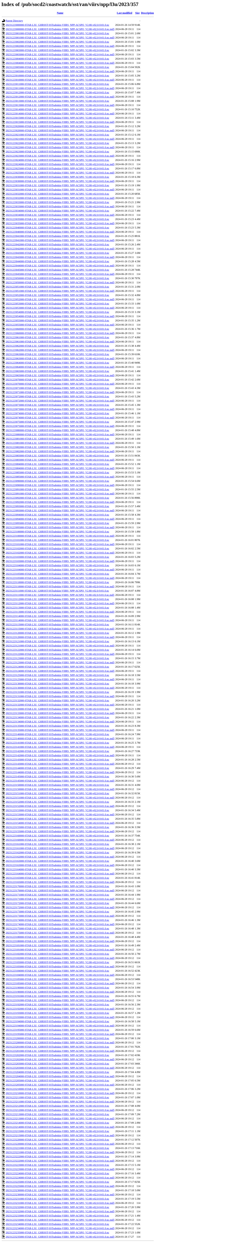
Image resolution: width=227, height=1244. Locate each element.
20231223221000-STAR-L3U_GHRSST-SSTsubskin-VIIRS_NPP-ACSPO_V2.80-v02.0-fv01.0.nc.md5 (60, 1152)
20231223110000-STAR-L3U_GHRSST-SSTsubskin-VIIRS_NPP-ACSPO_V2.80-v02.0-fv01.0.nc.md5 (60, 586)
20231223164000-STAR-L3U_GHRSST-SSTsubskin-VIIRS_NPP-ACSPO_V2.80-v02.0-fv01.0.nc (57, 869)
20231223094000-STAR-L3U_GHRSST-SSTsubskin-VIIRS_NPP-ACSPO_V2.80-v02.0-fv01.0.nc (57, 514)
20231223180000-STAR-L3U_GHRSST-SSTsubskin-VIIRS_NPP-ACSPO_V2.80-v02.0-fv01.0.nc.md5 (60, 941)
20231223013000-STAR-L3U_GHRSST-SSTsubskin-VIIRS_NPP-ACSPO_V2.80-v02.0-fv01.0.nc (57, 101)
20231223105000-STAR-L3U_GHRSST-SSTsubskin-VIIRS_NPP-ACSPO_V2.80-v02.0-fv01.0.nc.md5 (60, 578)
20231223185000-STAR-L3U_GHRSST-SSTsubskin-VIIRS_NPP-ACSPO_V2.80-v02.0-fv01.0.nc (57, 979)
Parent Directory (14, 20)
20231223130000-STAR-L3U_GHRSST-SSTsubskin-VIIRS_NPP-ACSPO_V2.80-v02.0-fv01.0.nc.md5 (60, 687)
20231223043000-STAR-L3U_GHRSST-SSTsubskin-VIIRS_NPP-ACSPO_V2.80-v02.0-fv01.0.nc (57, 253)
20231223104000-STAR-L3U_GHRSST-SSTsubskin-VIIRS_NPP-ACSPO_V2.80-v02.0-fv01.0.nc (57, 565)
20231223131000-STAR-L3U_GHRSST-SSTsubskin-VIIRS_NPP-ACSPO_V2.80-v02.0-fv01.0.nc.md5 (60, 696)
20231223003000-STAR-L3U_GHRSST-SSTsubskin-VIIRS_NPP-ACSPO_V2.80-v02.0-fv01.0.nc (57, 50)
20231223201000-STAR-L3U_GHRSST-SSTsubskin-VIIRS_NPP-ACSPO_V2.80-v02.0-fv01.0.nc (57, 1046)
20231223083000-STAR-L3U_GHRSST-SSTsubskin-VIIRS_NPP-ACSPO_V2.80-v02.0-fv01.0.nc (57, 455)
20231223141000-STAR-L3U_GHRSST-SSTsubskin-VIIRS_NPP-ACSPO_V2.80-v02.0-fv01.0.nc (57, 742)
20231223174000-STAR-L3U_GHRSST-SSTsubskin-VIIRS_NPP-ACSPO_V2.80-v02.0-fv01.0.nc (57, 920)
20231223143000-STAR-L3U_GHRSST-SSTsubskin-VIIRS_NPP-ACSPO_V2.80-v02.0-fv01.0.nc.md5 (60, 763)
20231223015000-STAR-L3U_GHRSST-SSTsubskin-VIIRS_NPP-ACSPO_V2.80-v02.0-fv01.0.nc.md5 (60, 122)
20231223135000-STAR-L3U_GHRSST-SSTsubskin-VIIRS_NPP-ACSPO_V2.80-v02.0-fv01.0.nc (57, 725)
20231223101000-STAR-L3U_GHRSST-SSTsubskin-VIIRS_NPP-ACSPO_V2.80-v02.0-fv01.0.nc (57, 540)
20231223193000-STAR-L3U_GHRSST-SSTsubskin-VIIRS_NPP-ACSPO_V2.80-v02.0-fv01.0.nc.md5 (60, 1017)
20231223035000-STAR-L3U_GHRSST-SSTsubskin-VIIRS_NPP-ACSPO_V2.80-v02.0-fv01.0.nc (57, 219)
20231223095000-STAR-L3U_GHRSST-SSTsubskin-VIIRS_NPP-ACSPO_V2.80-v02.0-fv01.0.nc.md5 (60, 527)
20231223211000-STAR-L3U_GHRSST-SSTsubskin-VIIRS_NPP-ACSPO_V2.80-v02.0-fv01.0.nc (57, 1097)
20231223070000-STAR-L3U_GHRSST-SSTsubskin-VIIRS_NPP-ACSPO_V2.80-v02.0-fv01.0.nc (57, 379)
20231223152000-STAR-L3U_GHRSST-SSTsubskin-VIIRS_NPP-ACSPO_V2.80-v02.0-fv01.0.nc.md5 (60, 806)
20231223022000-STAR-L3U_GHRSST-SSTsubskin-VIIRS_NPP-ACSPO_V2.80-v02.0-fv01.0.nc (57, 143)
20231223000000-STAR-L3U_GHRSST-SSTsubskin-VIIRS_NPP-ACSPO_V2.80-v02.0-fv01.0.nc (57, 25)
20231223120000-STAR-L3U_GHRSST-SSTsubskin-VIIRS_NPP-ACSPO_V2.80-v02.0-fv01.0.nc (57, 633)
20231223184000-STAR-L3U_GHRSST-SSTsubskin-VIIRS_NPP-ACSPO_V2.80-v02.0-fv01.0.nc (57, 970)
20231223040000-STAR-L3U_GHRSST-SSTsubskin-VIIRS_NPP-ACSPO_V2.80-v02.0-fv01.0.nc (57, 227)
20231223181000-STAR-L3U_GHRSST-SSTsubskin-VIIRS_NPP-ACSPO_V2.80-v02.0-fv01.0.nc (57, 945)
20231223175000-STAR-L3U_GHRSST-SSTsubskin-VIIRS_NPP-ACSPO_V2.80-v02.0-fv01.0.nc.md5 (60, 932)
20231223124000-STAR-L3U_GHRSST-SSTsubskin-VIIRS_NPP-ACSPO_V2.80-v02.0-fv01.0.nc (57, 666)
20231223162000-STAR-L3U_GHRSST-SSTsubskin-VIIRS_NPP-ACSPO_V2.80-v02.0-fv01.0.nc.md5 (60, 856)
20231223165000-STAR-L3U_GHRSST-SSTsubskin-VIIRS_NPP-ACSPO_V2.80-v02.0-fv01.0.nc (57, 877)
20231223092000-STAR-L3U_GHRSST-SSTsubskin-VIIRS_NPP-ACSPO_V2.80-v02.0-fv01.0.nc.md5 (60, 502)
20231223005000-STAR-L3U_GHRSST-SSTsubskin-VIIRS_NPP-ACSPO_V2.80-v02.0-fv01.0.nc (57, 67)
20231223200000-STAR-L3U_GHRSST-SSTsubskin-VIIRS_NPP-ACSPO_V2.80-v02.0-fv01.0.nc (57, 1038)
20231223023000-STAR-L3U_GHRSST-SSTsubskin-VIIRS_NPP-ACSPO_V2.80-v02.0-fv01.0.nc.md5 (60, 155)
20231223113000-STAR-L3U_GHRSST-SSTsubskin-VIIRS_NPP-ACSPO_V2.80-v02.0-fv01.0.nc (57, 607)
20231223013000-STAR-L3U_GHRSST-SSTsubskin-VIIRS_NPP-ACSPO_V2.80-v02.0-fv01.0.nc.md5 (60, 105)
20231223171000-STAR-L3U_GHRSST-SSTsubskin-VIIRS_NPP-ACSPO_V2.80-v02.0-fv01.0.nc (57, 894)
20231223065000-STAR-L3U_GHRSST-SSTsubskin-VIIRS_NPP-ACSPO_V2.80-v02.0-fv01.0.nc (57, 371)
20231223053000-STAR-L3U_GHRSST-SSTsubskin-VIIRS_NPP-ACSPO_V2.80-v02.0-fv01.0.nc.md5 (60, 307)
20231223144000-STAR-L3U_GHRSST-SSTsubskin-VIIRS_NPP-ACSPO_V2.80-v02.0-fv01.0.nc (57, 768)
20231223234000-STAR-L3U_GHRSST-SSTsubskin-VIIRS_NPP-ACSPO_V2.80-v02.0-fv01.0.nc (57, 1224)
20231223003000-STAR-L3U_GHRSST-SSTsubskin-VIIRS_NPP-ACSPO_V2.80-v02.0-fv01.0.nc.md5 (60, 54)
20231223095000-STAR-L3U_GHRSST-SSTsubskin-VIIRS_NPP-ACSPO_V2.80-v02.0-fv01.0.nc (57, 523)
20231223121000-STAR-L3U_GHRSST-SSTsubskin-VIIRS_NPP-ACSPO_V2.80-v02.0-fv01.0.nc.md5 (60, 645)
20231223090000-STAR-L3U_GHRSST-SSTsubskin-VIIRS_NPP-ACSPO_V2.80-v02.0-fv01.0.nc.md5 (60, 485)
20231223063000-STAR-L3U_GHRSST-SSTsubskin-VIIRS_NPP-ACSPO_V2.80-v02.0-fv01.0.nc (57, 354)
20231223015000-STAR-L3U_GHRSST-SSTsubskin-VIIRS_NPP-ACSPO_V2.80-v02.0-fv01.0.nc (57, 117)
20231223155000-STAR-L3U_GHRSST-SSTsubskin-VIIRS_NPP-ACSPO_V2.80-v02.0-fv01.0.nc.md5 (60, 831)
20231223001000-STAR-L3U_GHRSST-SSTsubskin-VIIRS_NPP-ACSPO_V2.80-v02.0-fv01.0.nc (57, 33)
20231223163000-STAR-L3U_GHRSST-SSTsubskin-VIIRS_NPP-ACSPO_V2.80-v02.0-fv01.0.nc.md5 (60, 865)
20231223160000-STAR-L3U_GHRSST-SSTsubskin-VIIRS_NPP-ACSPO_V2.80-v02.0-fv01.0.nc (57, 835)
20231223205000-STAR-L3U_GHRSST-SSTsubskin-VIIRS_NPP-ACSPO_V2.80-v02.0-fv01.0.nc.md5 (60, 1084)
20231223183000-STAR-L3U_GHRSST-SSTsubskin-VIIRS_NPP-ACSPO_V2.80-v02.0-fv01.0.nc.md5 (60, 966)
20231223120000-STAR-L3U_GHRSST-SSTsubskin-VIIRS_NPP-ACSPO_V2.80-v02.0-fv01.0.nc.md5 (60, 637)
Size (137, 13)
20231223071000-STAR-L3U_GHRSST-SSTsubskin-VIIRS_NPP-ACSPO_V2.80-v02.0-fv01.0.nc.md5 (60, 392)
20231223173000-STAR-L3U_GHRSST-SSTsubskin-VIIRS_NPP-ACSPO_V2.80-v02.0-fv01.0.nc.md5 (60, 915)
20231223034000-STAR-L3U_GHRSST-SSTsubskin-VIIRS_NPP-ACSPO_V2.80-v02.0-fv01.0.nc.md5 (60, 215)
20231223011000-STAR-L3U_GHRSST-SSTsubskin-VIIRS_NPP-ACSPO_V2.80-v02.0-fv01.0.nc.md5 (60, 88)
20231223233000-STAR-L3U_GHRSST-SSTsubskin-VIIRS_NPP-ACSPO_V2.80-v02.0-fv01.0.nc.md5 (60, 1220)
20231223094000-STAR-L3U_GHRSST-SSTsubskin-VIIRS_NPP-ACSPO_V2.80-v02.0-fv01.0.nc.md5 (60, 519)
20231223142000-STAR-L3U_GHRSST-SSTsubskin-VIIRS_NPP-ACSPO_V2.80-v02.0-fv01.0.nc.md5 (60, 755)
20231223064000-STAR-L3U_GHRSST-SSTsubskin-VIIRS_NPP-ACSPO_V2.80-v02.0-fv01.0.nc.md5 (60, 367)
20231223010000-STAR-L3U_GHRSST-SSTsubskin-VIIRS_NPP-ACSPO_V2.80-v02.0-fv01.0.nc (57, 75)
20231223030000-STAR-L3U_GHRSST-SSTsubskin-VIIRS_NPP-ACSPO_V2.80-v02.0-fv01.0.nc (57, 177)
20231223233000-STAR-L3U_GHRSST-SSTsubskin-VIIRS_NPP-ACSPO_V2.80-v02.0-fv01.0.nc (57, 1215)
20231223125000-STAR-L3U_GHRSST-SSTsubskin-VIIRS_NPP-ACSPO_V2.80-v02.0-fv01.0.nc (57, 675)
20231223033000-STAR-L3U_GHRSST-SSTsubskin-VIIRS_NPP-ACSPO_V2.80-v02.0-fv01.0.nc (57, 202)
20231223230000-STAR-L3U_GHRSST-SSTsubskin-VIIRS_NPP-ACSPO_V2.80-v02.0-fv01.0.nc (57, 1190)
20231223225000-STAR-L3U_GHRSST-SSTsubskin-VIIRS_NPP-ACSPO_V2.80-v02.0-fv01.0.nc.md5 (60, 1186)
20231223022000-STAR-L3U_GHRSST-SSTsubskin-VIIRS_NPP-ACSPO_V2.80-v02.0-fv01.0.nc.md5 (60, 147)
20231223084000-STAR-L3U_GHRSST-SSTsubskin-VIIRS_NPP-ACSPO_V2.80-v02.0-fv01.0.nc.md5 (60, 468)
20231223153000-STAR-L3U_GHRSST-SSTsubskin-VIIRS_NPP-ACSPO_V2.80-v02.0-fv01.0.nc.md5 (60, 814)
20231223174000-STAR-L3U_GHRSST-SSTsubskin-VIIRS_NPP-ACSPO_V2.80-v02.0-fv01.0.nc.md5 (60, 924)
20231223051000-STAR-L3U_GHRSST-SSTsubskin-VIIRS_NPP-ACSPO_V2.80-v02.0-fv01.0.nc (57, 286)
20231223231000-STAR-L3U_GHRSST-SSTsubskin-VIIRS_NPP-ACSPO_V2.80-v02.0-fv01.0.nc (57, 1198)
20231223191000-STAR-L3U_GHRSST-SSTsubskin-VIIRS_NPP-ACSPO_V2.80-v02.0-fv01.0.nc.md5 (60, 1000)
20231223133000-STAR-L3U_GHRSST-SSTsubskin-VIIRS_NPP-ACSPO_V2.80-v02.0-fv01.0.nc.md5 (60, 713)
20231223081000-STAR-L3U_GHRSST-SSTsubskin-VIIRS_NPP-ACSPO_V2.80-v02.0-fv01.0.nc (57, 438)
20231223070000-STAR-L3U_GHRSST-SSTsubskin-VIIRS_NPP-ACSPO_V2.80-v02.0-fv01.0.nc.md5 (60, 383)
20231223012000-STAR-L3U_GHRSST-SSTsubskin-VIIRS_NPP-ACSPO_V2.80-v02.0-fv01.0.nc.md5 (60, 96)
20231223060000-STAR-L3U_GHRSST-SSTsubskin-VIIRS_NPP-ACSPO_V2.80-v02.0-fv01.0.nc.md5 (60, 333)
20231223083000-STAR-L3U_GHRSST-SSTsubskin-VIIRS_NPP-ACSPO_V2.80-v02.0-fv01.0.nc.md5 (60, 459)
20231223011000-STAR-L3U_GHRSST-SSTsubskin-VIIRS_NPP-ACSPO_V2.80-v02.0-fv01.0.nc (57, 84)
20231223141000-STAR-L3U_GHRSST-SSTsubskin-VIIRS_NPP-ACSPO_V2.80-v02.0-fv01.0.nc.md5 (60, 747)
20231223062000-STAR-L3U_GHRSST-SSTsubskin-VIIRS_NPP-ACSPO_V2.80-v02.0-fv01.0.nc (57, 345)
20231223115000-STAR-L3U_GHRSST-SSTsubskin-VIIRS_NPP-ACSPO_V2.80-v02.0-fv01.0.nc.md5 (60, 628)
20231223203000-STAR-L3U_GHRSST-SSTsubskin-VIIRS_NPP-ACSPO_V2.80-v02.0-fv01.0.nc (57, 1063)
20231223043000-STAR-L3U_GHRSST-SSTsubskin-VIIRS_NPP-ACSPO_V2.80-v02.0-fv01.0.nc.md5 (60, 257)
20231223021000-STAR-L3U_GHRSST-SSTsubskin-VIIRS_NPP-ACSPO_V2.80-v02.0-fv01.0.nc (57, 134)
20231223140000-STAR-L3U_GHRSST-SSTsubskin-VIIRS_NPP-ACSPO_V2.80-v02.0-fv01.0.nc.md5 (60, 738)
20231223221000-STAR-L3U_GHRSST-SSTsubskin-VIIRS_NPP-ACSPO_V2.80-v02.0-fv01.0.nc (57, 1148)
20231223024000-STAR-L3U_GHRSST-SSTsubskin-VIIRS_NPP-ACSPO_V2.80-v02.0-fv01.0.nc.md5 (60, 164)
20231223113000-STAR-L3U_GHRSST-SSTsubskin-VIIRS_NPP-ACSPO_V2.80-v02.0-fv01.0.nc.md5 (60, 611)
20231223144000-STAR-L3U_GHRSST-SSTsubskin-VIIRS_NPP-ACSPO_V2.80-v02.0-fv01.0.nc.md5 (60, 772)
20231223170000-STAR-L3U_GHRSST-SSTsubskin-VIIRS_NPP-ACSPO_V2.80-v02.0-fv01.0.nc (57, 886)
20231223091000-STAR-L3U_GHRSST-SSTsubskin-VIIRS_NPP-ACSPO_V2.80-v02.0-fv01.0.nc (57, 489)
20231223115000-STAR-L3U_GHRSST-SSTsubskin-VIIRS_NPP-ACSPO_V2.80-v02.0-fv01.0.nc (57, 624)
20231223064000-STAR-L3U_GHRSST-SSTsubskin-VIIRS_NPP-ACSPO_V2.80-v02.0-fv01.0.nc (57, 362)
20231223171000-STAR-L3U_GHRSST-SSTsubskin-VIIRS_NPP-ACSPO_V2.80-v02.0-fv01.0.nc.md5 (60, 899)
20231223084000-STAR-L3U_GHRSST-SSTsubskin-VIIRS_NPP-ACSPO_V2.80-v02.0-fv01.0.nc (57, 464)
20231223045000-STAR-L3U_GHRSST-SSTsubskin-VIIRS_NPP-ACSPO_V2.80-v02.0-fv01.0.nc (57, 269)
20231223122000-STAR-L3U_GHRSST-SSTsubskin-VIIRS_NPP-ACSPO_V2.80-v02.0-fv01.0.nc (57, 649)
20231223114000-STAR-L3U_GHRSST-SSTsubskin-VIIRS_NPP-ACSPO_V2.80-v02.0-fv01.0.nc (57, 616)
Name (60, 13)
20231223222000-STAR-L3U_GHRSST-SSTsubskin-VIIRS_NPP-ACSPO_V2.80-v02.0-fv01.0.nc (57, 1156)
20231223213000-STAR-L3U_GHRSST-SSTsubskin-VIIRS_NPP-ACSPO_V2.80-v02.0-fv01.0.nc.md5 (60, 1118)
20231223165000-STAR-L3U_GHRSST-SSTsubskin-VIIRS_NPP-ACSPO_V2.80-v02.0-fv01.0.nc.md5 (60, 882)
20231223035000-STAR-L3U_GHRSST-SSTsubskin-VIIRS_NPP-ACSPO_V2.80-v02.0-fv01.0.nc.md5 (60, 223)
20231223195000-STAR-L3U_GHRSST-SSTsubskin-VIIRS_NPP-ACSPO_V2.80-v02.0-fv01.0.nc (57, 1029)
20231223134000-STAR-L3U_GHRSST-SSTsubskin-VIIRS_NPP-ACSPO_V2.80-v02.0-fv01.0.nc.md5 (60, 721)
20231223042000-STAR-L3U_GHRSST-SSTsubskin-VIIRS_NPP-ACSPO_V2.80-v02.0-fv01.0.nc (57, 244)
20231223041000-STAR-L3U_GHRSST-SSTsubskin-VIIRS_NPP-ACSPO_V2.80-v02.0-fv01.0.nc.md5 (60, 240)
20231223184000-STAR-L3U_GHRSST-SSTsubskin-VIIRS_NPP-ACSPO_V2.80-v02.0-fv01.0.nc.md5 (60, 975)
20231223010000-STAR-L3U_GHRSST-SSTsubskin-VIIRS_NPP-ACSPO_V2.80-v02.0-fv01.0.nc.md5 (60, 79)
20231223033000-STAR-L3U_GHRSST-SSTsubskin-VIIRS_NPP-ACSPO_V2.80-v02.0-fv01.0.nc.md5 (60, 206)
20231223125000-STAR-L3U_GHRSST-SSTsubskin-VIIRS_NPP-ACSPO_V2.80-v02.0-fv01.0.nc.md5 (60, 679)
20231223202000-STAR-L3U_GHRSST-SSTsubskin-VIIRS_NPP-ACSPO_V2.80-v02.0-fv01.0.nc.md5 (60, 1059)
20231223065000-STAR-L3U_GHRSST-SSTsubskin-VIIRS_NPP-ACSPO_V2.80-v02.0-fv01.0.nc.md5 (60, 375)
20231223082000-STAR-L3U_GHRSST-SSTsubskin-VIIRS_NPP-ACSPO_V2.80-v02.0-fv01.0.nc (57, 447)
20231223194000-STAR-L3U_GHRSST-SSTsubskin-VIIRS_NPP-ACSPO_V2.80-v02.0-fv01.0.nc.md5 (60, 1025)
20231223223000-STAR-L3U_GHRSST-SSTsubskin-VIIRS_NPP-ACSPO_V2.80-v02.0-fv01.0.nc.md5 (60, 1169)
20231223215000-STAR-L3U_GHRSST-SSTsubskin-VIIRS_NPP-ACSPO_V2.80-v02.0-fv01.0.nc (57, 1131)
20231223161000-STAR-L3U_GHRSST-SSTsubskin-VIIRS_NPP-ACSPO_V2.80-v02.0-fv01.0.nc (57, 844)
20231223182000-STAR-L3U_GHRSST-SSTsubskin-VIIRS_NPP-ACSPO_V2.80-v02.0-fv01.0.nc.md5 (60, 958)
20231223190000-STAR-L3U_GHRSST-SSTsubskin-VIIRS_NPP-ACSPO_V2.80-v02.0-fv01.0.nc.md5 (60, 991)
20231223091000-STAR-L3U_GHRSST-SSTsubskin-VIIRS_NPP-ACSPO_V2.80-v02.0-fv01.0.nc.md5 (60, 493)
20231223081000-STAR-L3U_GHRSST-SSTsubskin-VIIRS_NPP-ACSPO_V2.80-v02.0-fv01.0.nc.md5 (60, 443)
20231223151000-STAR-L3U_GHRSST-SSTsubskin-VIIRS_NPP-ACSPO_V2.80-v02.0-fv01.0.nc (57, 793)
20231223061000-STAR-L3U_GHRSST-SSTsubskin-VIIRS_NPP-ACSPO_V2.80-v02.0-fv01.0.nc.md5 (60, 341)
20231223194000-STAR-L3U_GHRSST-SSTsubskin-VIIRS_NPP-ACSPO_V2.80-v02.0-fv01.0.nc (57, 1021)
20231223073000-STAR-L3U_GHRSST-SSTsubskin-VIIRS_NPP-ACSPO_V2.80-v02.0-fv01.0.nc (57, 405)
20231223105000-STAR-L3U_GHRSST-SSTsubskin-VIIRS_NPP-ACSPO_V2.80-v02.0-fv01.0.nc (57, 573)
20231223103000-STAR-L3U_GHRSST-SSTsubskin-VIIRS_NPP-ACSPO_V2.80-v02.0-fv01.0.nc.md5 (60, 561)
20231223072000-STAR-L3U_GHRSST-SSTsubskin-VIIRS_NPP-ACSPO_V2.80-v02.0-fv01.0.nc (57, 396)
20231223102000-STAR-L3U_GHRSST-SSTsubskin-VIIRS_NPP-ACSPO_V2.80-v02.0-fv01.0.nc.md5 (60, 552)
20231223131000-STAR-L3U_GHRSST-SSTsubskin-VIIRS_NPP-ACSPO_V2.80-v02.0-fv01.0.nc (57, 692)
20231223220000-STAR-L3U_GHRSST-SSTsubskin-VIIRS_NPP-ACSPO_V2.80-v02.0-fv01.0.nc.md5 (60, 1143)
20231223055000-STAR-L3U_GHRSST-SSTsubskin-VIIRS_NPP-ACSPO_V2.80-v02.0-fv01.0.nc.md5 (60, 324)
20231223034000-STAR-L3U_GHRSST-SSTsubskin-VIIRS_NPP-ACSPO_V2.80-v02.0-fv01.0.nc (57, 210)
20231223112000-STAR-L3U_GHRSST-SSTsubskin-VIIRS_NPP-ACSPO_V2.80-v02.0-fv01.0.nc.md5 (60, 603)
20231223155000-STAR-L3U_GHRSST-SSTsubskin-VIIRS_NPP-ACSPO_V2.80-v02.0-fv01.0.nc (57, 827)
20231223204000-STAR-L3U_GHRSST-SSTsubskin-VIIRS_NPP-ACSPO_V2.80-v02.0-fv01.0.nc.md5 (60, 1076)
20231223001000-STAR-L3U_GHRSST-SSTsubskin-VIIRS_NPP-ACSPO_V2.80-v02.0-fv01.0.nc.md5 (60, 37)
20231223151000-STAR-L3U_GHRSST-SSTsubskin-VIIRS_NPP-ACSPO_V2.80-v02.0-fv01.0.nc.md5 (60, 797)
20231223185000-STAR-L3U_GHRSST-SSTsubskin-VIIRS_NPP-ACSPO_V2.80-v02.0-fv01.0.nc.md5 (60, 983)
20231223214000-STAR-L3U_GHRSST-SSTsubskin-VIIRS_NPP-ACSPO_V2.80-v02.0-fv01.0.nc (57, 1122)
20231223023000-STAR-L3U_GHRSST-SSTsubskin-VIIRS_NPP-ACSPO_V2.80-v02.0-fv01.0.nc (57, 151)
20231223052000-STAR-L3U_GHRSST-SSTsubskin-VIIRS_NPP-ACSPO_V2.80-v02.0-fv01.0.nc (57, 295)
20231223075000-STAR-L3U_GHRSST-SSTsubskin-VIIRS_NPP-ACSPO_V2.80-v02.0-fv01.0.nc (57, 421)
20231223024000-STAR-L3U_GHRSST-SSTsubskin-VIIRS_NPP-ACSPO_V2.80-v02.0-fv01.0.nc (57, 160)
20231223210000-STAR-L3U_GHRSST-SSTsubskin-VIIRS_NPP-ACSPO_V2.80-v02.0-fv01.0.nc (57, 1089)
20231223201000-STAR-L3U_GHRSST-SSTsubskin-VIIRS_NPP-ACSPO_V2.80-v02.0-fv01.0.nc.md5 (60, 1051)
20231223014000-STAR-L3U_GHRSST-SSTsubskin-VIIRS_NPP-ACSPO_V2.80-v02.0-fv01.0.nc (57, 109)
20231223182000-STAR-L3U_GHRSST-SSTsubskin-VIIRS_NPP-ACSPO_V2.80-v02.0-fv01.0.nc (57, 953)
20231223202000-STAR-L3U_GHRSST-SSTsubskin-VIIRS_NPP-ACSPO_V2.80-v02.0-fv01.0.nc (57, 1055)
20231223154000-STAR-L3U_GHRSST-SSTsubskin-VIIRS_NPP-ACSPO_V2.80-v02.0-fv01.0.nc (57, 818)
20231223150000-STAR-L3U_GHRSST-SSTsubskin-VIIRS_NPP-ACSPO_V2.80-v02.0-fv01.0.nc (57, 785)
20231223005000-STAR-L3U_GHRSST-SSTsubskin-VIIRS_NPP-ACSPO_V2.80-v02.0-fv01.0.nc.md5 (60, 71)
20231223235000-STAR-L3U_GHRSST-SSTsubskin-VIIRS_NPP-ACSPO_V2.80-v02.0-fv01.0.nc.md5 (60, 1236)
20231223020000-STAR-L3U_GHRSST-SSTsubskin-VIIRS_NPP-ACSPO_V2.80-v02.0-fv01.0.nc (57, 126)
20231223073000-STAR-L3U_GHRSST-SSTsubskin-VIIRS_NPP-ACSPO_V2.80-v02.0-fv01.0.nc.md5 (60, 409)
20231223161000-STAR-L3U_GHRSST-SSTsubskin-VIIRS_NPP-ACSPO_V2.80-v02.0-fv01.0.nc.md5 (60, 848)
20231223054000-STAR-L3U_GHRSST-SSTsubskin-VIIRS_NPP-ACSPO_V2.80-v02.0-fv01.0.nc (57, 312)
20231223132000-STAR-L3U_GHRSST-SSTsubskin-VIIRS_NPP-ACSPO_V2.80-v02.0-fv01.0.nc (57, 700)
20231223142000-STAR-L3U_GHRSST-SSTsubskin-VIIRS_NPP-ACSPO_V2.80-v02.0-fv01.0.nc (57, 751)
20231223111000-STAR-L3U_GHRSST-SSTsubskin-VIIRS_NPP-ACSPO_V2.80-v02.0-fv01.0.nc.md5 (60, 595)
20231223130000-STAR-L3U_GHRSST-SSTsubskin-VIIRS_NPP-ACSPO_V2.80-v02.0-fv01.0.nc (57, 683)
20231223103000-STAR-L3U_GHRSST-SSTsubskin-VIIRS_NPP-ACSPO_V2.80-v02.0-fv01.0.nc (57, 557)
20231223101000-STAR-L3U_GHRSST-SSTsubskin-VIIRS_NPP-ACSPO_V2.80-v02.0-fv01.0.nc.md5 (60, 544)
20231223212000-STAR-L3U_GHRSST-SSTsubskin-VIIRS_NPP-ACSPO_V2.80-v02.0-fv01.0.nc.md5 (60, 1110)
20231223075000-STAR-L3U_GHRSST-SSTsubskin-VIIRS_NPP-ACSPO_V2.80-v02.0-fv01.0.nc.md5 (60, 426)
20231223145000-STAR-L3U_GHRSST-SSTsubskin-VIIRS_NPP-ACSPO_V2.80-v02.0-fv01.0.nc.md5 (60, 780)
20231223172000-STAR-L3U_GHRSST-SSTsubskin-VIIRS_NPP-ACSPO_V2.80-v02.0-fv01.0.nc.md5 (60, 907)
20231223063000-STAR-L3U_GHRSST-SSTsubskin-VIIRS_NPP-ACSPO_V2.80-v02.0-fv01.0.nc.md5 (60, 358)
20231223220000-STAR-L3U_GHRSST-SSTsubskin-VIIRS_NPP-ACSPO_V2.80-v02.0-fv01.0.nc (57, 1139)
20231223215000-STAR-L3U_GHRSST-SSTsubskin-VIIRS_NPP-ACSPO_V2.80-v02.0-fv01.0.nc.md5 (60, 1135)
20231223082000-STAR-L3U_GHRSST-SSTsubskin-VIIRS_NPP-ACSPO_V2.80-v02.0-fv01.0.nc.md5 (60, 451)
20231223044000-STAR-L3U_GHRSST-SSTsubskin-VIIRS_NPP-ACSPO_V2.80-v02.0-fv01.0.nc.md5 (60, 265)
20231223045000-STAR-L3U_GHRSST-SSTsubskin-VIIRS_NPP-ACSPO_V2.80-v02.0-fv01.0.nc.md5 (60, 274)
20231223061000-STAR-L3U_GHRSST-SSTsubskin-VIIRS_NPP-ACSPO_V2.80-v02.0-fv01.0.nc (57, 337)
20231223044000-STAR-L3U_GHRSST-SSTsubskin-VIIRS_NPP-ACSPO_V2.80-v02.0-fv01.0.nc (57, 261)
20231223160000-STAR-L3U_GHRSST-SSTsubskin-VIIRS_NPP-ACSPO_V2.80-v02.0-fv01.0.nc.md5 (60, 839)
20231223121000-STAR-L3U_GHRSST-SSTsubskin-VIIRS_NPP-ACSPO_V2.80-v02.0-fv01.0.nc (57, 641)
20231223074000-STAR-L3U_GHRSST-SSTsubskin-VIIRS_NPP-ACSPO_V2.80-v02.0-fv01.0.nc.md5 (60, 417)
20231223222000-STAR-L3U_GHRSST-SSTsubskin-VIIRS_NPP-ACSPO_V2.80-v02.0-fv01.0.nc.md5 (60, 1160)
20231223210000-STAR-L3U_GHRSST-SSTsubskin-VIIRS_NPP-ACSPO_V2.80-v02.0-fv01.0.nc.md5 (60, 1093)
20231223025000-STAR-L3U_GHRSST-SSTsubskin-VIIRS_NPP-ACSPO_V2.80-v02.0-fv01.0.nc (57, 168)
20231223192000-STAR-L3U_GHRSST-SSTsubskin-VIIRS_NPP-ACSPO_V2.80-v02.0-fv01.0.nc (57, 1004)
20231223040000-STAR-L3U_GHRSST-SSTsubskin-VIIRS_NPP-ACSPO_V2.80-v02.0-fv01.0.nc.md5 (60, 231)
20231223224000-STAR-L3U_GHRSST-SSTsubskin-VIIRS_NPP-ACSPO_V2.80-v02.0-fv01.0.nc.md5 (60, 1177)
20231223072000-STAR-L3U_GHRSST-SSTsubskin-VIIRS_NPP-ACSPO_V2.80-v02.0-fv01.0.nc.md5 (60, 400)
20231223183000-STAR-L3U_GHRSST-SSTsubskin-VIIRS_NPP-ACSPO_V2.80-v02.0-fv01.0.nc (57, 962)
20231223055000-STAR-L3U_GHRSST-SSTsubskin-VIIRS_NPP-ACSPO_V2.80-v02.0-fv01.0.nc (57, 320)
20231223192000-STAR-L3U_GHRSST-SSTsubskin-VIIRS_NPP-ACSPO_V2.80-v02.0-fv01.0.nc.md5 (60, 1008)
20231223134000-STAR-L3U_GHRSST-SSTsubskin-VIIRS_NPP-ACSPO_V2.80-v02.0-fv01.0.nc (57, 717)
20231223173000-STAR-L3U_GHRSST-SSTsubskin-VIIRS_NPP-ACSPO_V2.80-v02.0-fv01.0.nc (57, 911)
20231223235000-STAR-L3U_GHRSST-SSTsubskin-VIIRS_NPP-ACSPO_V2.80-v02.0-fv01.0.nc (57, 1232)
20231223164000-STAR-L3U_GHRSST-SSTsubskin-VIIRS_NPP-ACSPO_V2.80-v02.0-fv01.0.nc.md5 (60, 873)
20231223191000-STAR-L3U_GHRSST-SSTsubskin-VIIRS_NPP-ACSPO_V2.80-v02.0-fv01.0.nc (57, 996)
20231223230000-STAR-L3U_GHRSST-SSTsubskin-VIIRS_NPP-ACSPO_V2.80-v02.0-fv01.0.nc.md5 (60, 1194)
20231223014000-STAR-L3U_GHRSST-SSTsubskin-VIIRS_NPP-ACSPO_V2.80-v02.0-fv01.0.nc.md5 (60, 113)
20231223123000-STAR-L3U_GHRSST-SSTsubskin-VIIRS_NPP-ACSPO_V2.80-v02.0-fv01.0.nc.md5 (60, 662)
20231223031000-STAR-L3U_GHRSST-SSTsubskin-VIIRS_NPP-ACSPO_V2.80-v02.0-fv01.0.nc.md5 (60, 189)
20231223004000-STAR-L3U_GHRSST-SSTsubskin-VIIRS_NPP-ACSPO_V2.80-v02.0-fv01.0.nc (57, 58)
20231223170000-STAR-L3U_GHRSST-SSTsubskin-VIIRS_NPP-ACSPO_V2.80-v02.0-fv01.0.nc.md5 (60, 890)
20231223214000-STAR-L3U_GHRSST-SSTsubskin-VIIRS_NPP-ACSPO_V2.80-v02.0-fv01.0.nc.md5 (60, 1127)
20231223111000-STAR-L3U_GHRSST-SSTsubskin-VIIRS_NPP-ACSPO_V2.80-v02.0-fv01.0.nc (57, 590)
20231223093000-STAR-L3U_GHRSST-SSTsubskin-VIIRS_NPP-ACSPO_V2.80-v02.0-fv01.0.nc (57, 506)
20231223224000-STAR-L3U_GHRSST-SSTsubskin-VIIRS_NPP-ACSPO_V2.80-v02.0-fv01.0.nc (57, 1173)
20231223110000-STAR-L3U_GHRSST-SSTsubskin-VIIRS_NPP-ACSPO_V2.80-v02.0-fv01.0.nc (57, 582)
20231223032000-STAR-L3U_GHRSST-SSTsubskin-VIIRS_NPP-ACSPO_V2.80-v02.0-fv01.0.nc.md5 (60, 198)
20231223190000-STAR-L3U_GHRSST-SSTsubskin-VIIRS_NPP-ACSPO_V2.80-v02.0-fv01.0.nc (57, 987)
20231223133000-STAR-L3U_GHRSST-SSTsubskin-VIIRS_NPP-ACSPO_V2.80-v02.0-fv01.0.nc (57, 709)
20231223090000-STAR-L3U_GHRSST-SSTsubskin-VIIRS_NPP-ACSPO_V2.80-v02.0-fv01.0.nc (57, 481)
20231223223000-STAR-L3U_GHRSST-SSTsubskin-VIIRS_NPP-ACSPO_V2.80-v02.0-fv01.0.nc (57, 1165)
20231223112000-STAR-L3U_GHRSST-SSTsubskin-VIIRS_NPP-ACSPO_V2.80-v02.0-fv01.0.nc (57, 599)
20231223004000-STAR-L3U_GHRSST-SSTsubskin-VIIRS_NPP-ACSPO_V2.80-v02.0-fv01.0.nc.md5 (60, 63)
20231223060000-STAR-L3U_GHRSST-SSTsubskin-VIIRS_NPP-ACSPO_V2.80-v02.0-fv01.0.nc (57, 329)
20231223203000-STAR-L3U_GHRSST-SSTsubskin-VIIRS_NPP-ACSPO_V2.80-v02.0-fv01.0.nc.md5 (60, 1067)
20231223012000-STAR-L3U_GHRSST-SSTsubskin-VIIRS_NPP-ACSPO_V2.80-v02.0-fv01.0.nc (57, 92)
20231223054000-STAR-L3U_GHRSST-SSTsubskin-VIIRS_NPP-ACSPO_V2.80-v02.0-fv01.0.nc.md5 (60, 316)
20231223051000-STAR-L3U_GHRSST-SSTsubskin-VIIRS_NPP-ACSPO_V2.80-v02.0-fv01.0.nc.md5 (60, 291)
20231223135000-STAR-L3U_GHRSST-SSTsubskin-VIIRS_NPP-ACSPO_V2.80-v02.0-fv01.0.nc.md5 (60, 730)
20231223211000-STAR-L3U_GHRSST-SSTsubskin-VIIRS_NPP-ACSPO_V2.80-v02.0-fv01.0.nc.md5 (60, 1101)
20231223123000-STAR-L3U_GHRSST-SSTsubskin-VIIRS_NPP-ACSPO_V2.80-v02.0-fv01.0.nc (57, 658)
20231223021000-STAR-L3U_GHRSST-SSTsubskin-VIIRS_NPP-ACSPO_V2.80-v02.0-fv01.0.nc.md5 (60, 139)
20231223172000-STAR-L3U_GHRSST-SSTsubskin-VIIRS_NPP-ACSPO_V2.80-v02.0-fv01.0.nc (57, 903)
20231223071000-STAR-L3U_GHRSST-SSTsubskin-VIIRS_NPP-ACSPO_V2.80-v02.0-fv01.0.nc (57, 388)
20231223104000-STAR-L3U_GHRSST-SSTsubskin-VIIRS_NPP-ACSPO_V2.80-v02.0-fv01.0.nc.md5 (60, 569)
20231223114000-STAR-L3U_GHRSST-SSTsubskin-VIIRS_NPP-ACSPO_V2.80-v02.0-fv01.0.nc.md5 (60, 620)
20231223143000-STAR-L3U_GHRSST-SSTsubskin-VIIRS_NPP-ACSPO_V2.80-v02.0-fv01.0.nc (57, 759)
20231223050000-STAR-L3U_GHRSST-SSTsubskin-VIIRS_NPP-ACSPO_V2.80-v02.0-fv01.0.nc (57, 278)
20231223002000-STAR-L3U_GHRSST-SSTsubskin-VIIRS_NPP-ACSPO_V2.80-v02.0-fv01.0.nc (57, 41)
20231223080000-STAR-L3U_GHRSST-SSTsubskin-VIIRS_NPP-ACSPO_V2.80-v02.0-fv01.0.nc (57, 430)
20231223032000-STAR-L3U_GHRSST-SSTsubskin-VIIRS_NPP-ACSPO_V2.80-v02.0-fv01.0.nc (57, 193)
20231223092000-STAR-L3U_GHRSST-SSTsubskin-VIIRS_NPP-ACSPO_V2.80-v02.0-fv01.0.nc (57, 497)
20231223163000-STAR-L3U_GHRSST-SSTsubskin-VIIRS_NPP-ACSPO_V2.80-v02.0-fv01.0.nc (57, 861)
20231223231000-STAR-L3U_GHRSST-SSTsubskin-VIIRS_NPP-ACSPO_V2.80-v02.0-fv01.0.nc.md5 (60, 1203)
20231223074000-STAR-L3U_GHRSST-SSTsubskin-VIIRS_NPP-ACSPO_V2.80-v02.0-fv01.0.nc (57, 413)
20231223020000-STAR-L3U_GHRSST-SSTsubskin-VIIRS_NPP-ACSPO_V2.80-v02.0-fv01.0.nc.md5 (60, 130)
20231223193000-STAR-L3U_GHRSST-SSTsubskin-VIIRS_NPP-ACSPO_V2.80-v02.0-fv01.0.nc (57, 1013)
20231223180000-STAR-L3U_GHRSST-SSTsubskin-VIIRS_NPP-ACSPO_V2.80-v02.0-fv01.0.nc (57, 937)
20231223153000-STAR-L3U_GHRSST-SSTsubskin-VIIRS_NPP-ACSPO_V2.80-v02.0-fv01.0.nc (57, 810)
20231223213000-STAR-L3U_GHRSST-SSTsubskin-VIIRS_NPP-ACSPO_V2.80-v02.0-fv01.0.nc (57, 1114)
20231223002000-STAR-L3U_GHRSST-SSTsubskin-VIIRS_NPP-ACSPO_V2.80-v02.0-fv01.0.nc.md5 (60, 46)
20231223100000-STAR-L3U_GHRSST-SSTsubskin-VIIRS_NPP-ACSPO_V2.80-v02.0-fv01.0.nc (57, 531)
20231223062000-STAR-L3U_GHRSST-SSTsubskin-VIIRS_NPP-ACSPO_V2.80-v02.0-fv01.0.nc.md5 (60, 350)
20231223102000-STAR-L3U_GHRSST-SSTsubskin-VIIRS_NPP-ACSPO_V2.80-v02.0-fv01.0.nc (57, 548)
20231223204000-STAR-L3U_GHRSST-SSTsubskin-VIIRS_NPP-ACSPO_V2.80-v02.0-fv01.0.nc (57, 1072)
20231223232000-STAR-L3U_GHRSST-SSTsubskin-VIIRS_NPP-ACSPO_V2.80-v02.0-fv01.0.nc (57, 1207)
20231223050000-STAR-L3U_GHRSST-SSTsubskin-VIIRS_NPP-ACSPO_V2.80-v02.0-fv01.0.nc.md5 (60, 282)
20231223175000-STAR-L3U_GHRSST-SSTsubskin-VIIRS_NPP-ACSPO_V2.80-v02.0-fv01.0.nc (57, 928)
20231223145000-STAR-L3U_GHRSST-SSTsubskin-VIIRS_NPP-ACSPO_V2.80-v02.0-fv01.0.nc (57, 776)
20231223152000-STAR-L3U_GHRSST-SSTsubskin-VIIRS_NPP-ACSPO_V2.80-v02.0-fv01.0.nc (57, 801)
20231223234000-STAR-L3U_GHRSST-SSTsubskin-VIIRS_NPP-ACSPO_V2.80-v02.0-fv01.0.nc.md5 (60, 1228)
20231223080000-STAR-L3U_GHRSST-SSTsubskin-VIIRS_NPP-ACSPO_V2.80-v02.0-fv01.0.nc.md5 (60, 434)
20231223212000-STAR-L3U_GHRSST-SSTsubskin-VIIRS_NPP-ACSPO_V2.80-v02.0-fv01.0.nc (57, 1105)
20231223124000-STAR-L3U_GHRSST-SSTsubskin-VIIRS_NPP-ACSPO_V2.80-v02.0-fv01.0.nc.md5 (60, 671)
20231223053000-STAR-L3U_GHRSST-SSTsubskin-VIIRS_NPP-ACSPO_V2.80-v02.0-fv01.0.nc (57, 303)
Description (147, 13)
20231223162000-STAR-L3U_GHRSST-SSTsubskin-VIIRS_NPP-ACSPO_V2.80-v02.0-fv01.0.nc (57, 852)
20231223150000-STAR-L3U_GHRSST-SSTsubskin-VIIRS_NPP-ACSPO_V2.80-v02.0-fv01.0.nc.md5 (60, 789)
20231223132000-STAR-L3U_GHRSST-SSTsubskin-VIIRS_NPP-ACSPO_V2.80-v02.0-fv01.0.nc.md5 (60, 704)
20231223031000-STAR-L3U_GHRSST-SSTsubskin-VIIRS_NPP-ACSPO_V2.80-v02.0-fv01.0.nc (57, 185)
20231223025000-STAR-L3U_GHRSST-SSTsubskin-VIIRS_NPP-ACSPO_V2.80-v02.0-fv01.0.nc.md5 (60, 172)
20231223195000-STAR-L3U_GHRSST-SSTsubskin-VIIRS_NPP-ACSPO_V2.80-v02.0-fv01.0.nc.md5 (60, 1034)
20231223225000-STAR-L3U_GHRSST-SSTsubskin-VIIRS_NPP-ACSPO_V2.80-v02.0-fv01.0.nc (57, 1182)
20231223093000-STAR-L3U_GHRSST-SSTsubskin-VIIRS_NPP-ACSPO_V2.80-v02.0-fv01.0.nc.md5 (60, 510)
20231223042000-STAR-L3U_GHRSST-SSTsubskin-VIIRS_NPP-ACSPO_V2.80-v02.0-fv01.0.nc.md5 (60, 248)
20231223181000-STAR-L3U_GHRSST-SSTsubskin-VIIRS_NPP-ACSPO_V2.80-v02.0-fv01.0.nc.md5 (60, 949)
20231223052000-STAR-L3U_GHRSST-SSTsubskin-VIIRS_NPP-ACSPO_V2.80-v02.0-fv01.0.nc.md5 (60, 299)
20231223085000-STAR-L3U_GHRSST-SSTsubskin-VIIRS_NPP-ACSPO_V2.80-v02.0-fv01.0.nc (57, 472)
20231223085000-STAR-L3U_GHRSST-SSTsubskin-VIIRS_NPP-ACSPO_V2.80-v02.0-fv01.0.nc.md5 (60, 476)
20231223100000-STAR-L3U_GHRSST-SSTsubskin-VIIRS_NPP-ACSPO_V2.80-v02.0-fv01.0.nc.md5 (60, 535)
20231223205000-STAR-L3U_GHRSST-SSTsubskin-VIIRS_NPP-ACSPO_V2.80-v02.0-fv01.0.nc (57, 1080)
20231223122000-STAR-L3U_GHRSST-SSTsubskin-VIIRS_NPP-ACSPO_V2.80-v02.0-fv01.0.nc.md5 (60, 654)
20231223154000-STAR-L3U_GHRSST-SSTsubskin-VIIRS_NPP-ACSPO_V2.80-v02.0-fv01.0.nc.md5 (60, 823)
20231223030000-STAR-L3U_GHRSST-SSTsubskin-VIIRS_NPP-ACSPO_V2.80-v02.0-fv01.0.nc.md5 (60, 181)
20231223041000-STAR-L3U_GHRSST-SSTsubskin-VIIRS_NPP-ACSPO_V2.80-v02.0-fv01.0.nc (57, 236)
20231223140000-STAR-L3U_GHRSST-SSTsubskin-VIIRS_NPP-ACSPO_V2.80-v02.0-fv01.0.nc (57, 734)
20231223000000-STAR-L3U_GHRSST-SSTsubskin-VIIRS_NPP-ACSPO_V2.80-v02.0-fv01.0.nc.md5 (60, 29)
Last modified (124, 13)
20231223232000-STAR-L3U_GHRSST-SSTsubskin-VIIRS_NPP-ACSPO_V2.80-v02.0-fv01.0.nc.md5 (60, 1211)
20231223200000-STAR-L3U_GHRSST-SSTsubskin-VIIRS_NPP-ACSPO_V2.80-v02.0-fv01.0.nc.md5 (60, 1042)
